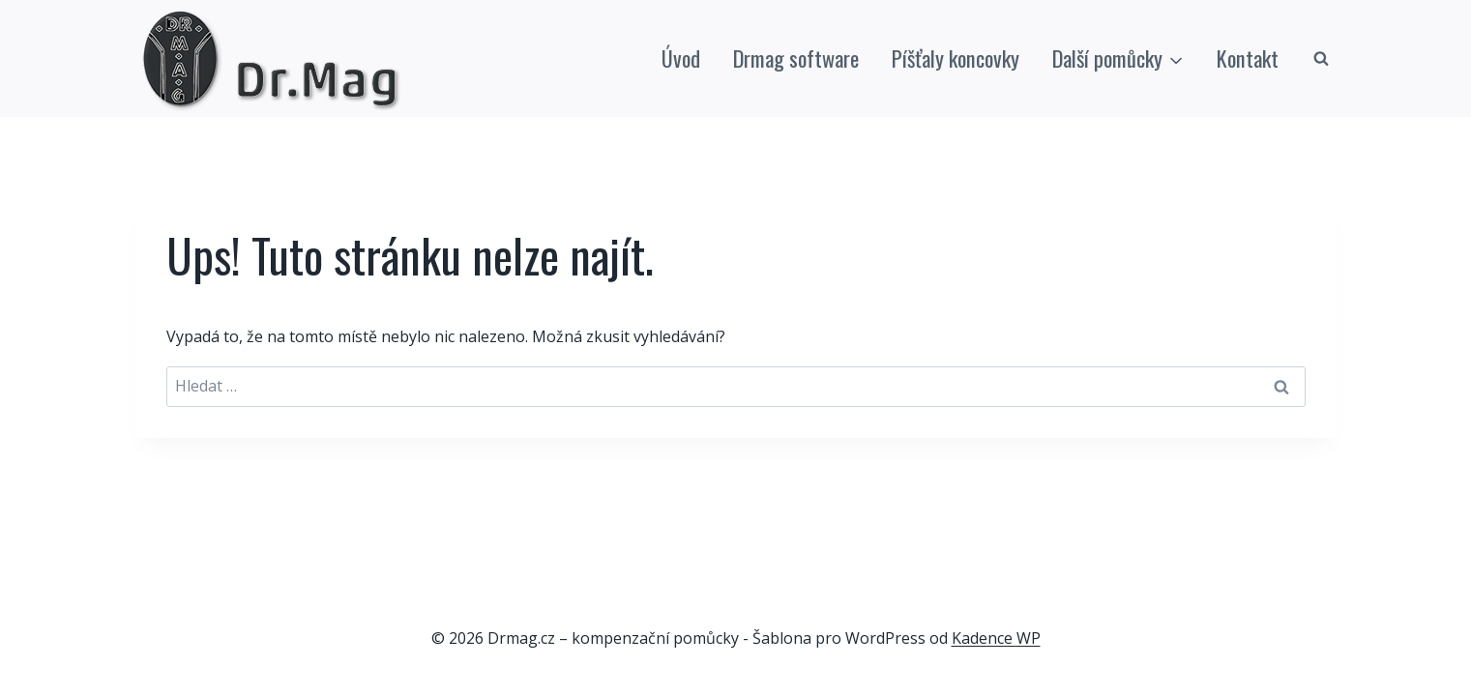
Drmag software (796, 57)
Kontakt (1248, 57)
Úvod (681, 57)
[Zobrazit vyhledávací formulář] (1321, 59)
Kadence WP (996, 638)
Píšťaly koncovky (955, 57)
